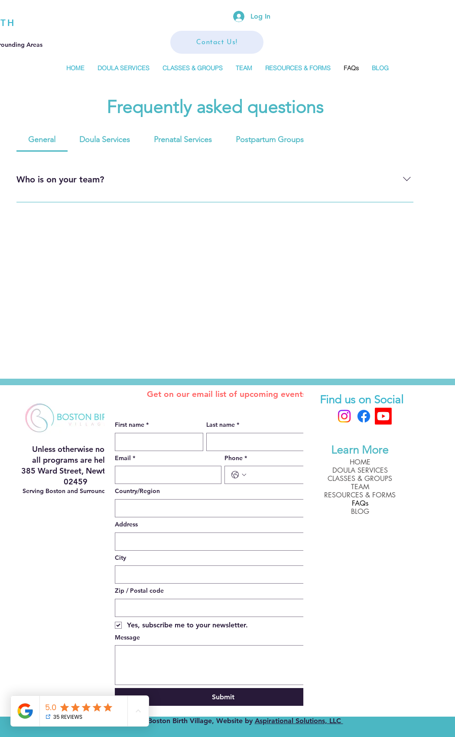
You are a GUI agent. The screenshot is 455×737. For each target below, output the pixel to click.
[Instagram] (344, 416)
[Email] (165, 475)
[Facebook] (363, 416)
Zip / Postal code (139, 590)
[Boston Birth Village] (383, 416)
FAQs (360, 503)
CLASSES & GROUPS (360, 478)
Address (126, 524)
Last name (222, 425)
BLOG (360, 511)
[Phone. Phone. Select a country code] (238, 475)
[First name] (156, 442)
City (120, 558)
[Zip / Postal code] (220, 608)
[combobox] (223, 508)
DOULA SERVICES (360, 470)
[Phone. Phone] (286, 475)
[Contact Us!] (216, 42)
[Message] (223, 665)
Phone (235, 458)
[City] (220, 574)
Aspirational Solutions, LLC (299, 721)
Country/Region (137, 491)
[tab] (42, 140)
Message (127, 637)
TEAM (360, 487)
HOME (360, 462)
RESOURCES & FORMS (360, 495)
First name (132, 425)
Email (125, 458)
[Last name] (266, 442)
